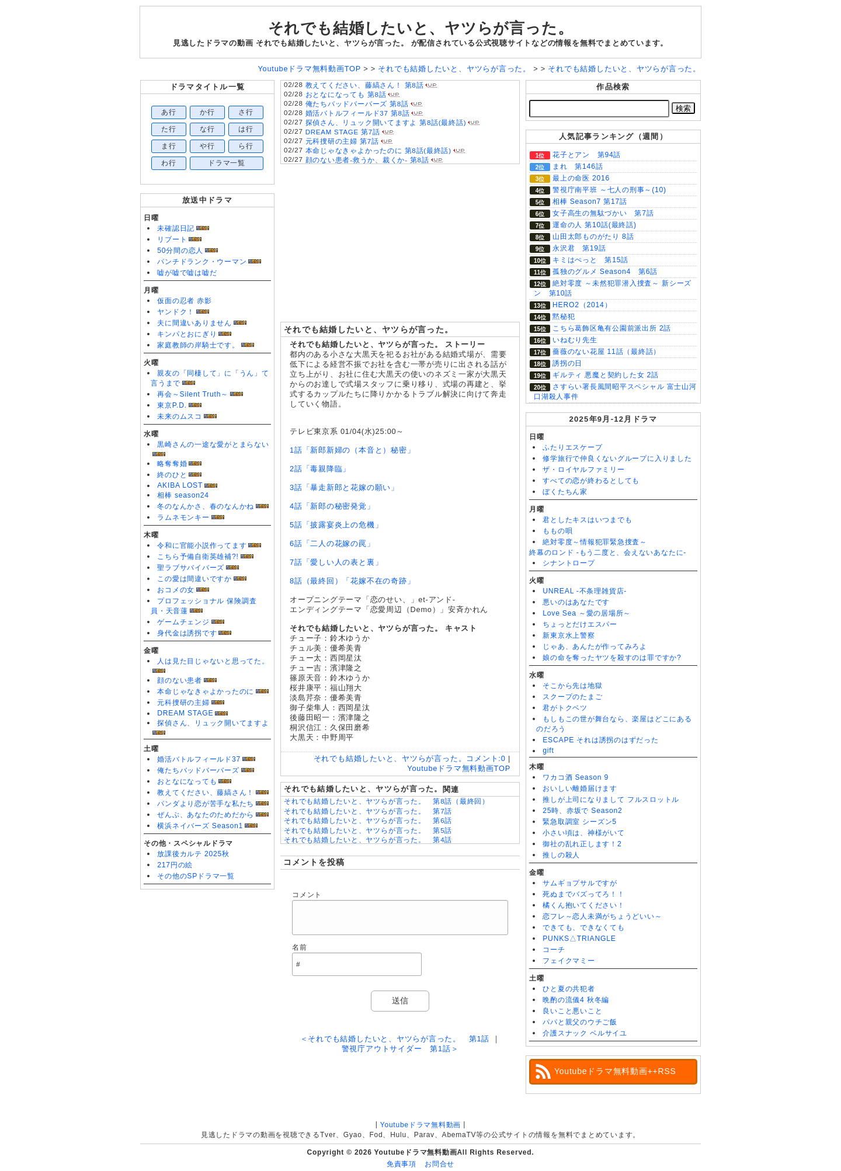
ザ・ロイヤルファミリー (583, 469)
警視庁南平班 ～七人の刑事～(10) (609, 190)
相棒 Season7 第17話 (589, 201)
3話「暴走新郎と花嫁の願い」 (344, 487)
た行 (168, 129)
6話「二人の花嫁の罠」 (332, 543)
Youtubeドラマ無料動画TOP (458, 768)
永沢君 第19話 (579, 248)
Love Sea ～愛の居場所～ (587, 613)
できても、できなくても (583, 927)
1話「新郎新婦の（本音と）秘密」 (352, 450)
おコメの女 (175, 590)
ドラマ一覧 (226, 163)
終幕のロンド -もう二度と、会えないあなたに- (607, 552)
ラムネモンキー (183, 517)
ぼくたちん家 (565, 492)
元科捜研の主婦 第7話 (342, 141)
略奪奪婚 (172, 464)
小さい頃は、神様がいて (583, 833)
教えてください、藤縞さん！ (205, 792)
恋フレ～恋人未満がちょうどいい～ (602, 916)
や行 (207, 146)
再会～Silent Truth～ (192, 394)
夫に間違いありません (194, 323)
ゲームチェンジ (183, 622)
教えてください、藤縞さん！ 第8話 (364, 85)
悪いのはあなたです (576, 602)
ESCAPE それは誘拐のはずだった (601, 740)
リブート (172, 239)
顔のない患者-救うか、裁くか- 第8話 (367, 160)
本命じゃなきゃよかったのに (205, 691)
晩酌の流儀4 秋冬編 (576, 1000)
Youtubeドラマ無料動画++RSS (615, 1071)
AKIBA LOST (180, 485)
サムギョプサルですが (580, 883)
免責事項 (401, 1164)
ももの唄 (557, 531)
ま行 (168, 146)
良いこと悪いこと (572, 1011)
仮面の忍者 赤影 (184, 301)
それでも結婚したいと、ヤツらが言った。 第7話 (368, 811)
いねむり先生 (574, 340)
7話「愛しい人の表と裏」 (336, 562)
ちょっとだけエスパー (580, 624)
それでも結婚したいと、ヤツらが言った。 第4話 (368, 839)
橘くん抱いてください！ (583, 905)
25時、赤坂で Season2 (582, 811)
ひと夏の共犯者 (569, 989)
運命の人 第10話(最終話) (594, 225)
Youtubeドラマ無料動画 (420, 1125)
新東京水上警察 (569, 635)
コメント (307, 895)
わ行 (168, 163)
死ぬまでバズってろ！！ (583, 894)
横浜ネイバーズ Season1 (200, 826)
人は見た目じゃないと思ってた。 (213, 661)
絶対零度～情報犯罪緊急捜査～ (595, 542)
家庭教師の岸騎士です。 (198, 345)
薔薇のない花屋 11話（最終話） (606, 352)
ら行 (245, 146)
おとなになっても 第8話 (346, 94)
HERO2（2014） (581, 305)
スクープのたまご (572, 697)
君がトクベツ (565, 708)
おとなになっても (187, 781)
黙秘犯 (563, 316)
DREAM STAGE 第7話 (342, 131)
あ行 (168, 112)
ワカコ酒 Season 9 (576, 777)
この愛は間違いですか (194, 579)
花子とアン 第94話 (586, 155)
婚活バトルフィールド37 (199, 759)
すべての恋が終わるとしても (591, 481)
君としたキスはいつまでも (587, 520)
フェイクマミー (569, 961)
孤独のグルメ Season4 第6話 (605, 271)
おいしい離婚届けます (580, 788)
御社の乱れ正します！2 (582, 844)
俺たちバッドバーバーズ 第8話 (357, 103)
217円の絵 (175, 865)
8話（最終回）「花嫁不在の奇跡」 (352, 580)
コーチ (554, 950)
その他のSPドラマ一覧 (196, 876)
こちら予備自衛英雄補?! (197, 557)
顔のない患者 (179, 680)
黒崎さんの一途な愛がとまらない (213, 444)
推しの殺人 (561, 855)
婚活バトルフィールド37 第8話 (357, 113)
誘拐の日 (567, 363)
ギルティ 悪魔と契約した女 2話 (605, 375)
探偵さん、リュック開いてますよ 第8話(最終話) (386, 122)
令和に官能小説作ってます (201, 545)
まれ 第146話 (577, 166)
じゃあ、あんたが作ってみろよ (595, 646)
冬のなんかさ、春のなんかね (205, 506)
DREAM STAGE (185, 713)
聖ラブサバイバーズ (190, 568)
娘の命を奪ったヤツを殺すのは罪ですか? (612, 658)
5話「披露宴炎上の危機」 (336, 524)
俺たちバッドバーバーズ (198, 770)
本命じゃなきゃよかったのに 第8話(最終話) (378, 150)
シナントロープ (569, 563)
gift (548, 750)
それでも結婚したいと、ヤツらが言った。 (421, 28)
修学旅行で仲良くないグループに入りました (617, 458)
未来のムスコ (179, 416)
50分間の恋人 (180, 250)
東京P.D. (172, 405)
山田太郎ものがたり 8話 (593, 236)
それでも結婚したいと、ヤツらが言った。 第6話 (368, 820)
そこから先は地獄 (572, 686)
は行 (245, 129)
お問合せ (439, 1164)
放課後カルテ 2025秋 (193, 854)
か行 (207, 112)
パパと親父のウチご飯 (580, 1022)
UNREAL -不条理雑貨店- (585, 591)
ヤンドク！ (175, 312)
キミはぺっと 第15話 (590, 260)
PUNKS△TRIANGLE (579, 938)
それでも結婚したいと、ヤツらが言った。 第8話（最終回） (386, 801)
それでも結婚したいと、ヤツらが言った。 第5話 (368, 830)
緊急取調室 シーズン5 (580, 822)
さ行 (245, 112)
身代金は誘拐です (187, 633)
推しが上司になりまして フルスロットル (611, 799)
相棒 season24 (183, 495)
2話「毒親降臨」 (320, 468)
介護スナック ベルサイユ (585, 1033)
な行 (207, 129)
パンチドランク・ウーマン (201, 262)
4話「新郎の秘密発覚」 (332, 506)
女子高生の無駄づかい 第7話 (603, 213)
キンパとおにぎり (187, 334)
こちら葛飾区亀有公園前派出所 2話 (611, 328)
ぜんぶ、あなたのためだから (205, 815)
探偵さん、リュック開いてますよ (213, 723)
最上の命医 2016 (581, 178)
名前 (299, 947)
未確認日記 (175, 228)
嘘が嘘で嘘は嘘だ (187, 273)
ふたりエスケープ (572, 447)
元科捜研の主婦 (183, 703)
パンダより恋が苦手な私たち (205, 804)
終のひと (172, 475)
